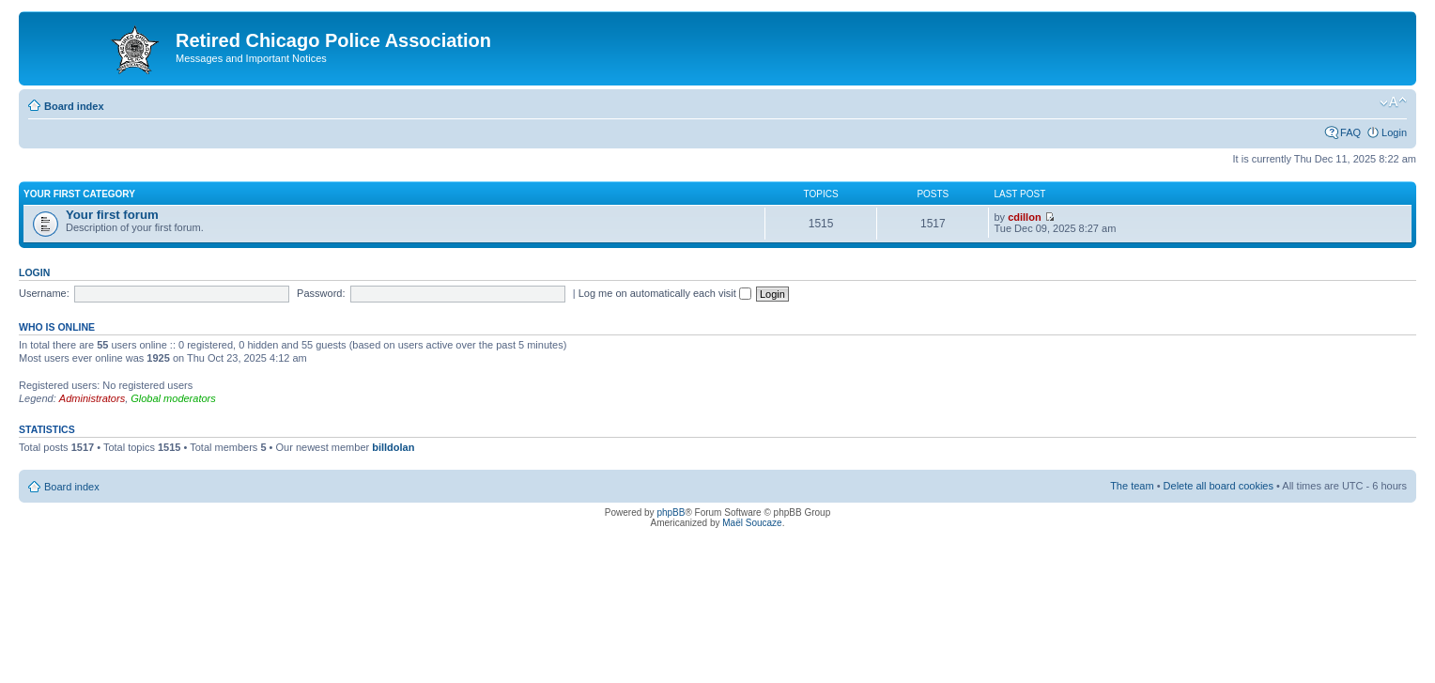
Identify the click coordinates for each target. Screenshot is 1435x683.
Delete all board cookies (1218, 485)
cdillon (1024, 217)
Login (1394, 132)
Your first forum (112, 215)
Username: (44, 293)
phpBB (670, 512)
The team (1131, 485)
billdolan (393, 447)
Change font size (1393, 102)
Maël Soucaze (751, 523)
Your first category (79, 194)
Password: (321, 293)
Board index (74, 106)
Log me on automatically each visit (665, 293)
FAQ (1350, 132)
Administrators (92, 398)
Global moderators (173, 398)
